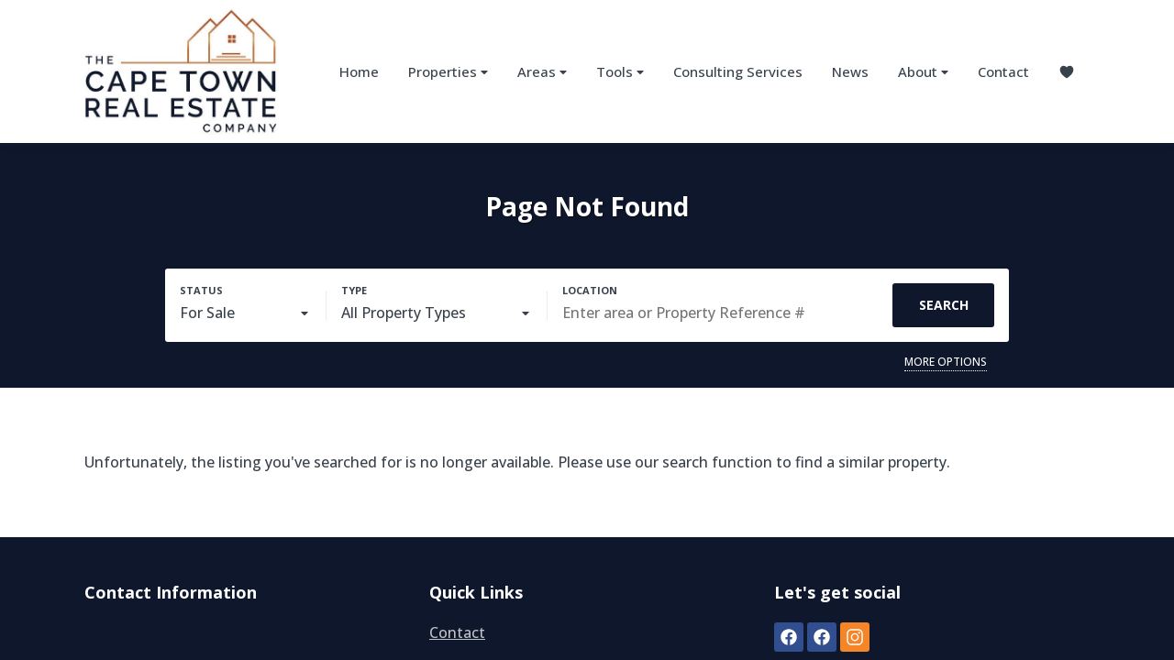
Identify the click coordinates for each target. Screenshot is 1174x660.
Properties (448, 72)
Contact (1003, 71)
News (850, 71)
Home (359, 71)
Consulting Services (738, 71)
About (923, 72)
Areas (542, 72)
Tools (620, 72)
